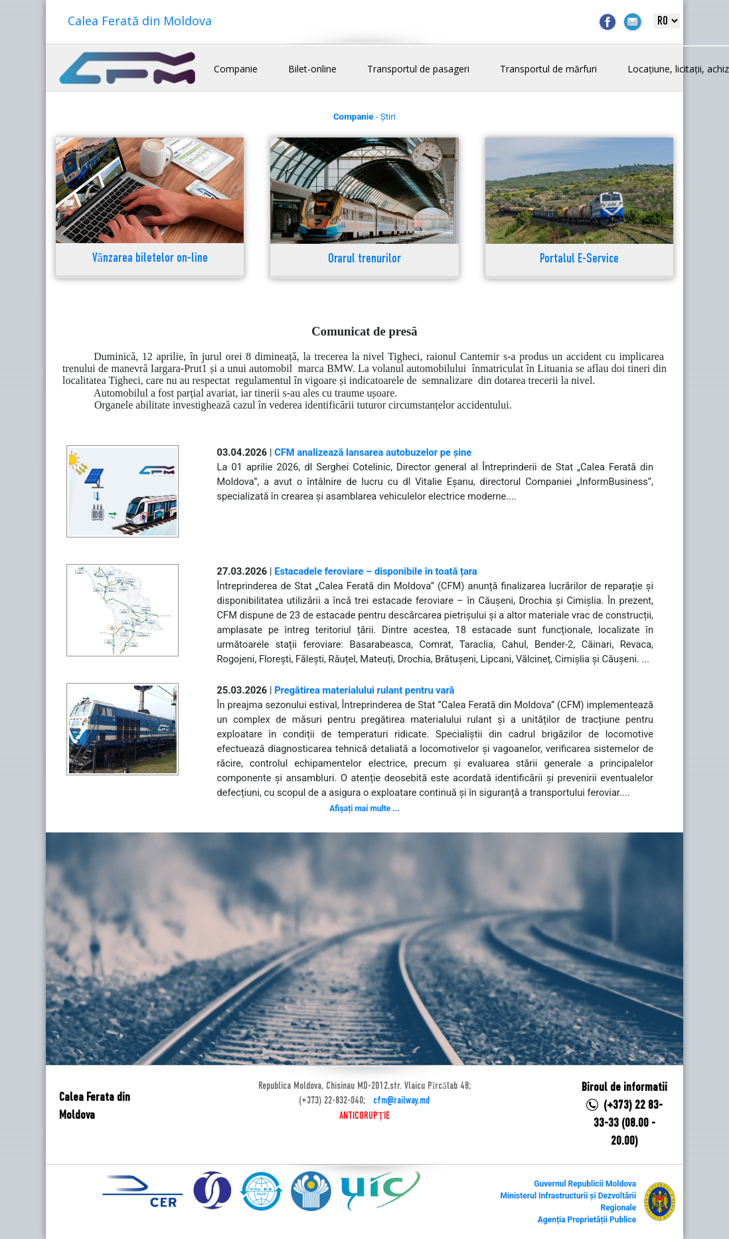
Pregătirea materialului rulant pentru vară (364, 690)
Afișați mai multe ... (364, 808)
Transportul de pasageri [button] (418, 68)
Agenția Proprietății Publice (587, 1219)
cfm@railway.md (401, 1100)
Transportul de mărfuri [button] (548, 68)
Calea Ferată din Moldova (140, 21)
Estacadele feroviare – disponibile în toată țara (375, 571)
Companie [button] (236, 68)
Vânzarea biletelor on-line (150, 258)
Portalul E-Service (579, 259)
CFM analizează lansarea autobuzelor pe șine (372, 452)
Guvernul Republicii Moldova (585, 1184)
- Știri (364, 117)
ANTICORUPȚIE (364, 1116)
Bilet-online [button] (312, 68)
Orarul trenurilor (364, 259)
